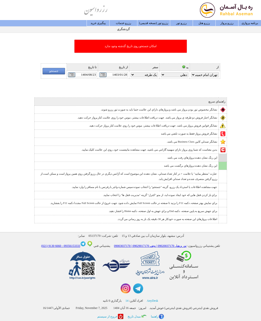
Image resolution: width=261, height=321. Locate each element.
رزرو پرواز (226, 23)
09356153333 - (70, 246)
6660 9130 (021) (51, 246)
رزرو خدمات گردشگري (123, 23)
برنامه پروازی (249, 23)
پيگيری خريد (98, 23)
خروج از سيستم (107, 316)
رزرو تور (181, 23)
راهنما (154, 316)
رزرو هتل (204, 23)
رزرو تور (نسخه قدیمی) (153, 23)
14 (126, 300)
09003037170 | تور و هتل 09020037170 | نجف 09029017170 (150, 246)
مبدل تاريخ (134, 316)
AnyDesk (152, 300)
